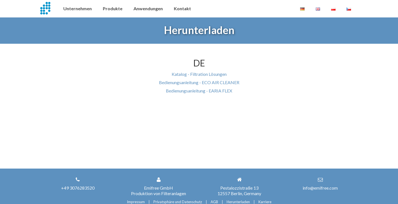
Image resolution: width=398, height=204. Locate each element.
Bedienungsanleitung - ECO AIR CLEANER (199, 82)
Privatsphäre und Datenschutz (177, 202)
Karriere (264, 202)
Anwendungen (148, 8)
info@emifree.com (320, 187)
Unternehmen (77, 8)
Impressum (136, 202)
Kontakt (182, 8)
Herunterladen (238, 202)
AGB (214, 202)
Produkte (112, 8)
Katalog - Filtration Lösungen (199, 74)
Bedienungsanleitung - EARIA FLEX (199, 90)
